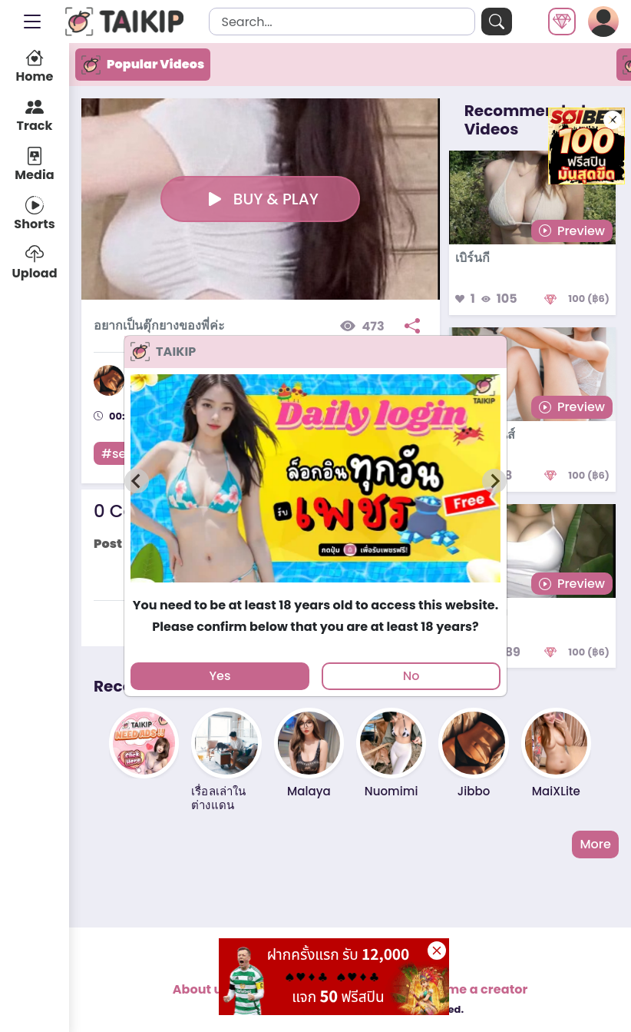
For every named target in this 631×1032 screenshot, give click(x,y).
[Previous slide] (136, 481)
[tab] (315, 589)
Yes (219, 676)
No (411, 676)
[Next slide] (494, 481)
